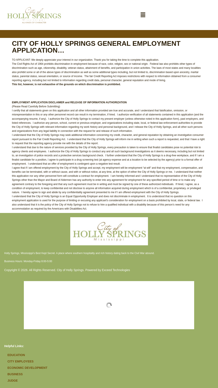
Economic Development (27, 367)
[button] (143, 15)
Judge (12, 380)
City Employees (20, 361)
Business (15, 374)
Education (16, 355)
